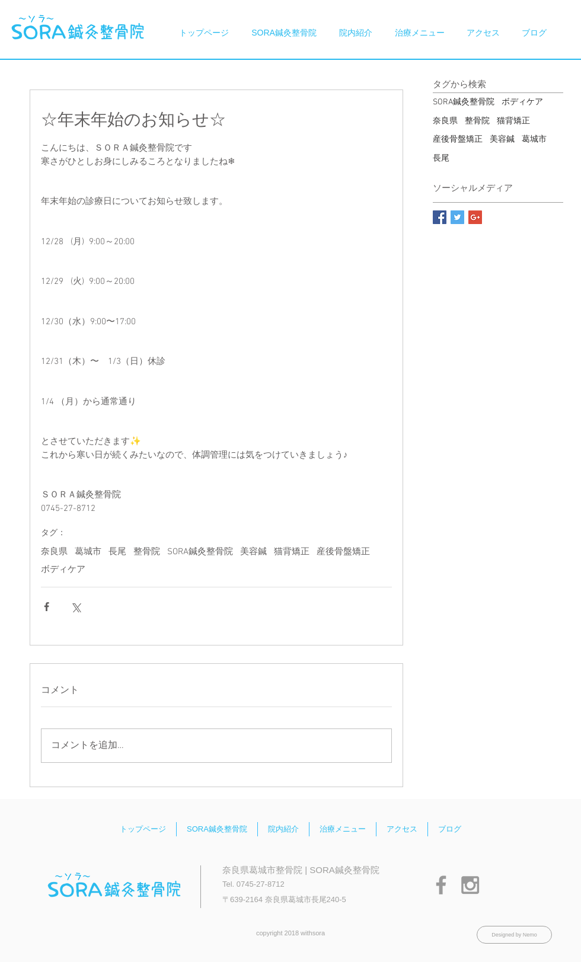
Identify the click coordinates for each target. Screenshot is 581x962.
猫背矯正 (291, 551)
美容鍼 (253, 551)
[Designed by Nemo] (514, 935)
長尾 (117, 551)
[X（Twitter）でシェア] (75, 606)
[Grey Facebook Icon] (441, 884)
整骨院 (146, 551)
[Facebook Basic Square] (439, 217)
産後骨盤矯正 (343, 551)
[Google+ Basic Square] (475, 217)
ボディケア (63, 569)
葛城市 (88, 551)
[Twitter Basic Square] (457, 217)
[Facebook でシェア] (46, 606)
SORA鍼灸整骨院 (200, 551)
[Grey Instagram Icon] (470, 884)
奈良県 (54, 551)
